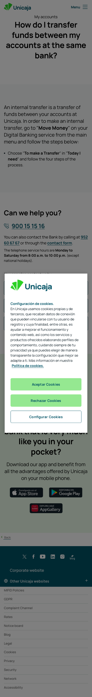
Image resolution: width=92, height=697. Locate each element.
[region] (46, 353)
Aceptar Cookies (46, 384)
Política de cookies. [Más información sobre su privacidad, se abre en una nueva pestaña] (28, 365)
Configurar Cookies (46, 416)
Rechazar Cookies (46, 400)
